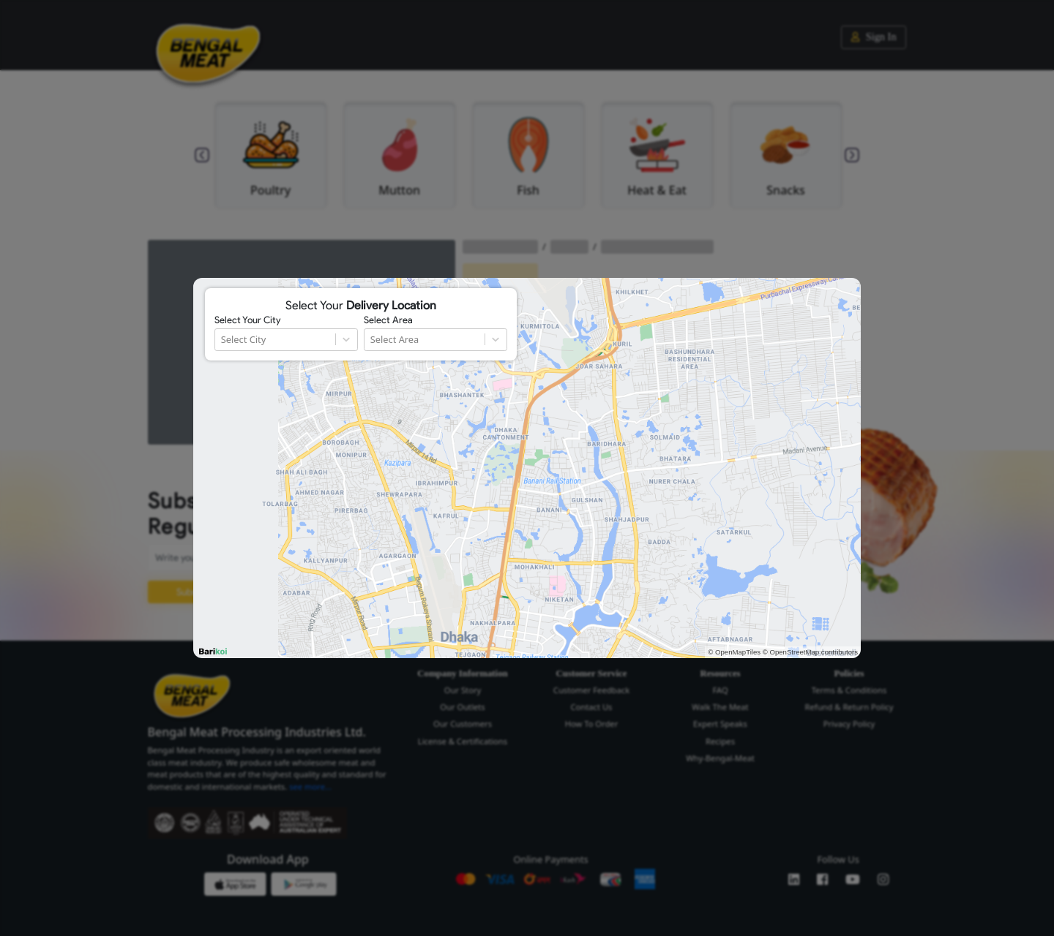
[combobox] (222, 340)
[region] (527, 468)
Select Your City (247, 320)
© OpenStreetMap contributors (810, 652)
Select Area (388, 320)
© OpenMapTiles (734, 652)
